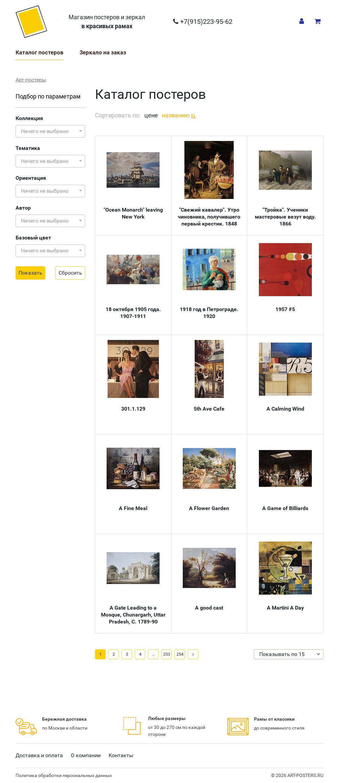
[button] (50, 131)
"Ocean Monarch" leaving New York (133, 213)
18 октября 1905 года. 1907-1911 (133, 312)
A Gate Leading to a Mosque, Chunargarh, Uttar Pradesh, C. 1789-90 (133, 615)
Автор (23, 208)
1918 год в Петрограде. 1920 (209, 312)
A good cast (209, 608)
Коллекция (29, 118)
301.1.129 (133, 409)
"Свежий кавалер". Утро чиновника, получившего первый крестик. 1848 (209, 217)
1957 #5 (285, 309)
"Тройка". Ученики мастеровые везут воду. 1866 (285, 217)
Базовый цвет (33, 237)
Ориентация (31, 178)
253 (166, 654)
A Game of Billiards (285, 508)
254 (179, 654)
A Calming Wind (285, 409)
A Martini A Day (285, 608)
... (153, 654)
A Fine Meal (133, 508)
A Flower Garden (209, 508)
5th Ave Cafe (209, 409)
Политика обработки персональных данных (64, 775)
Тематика (28, 148)
